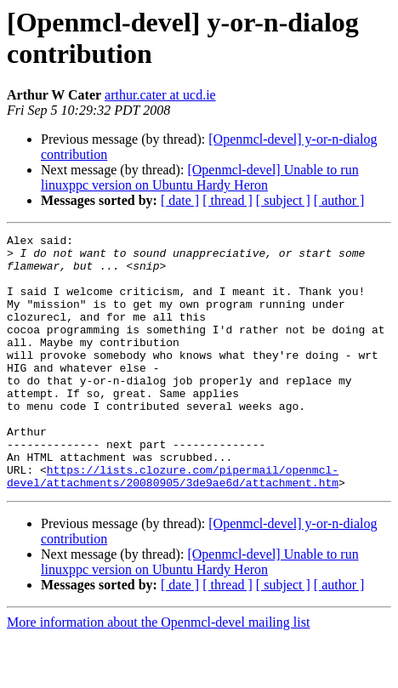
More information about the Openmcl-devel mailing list (158, 673)
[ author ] (339, 200)
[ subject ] (283, 200)
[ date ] (180, 200)
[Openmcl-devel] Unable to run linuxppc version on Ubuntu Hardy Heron (200, 177)
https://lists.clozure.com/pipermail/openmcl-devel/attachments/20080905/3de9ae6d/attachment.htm (172, 525)
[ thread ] (227, 200)
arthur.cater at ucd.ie (160, 95)
